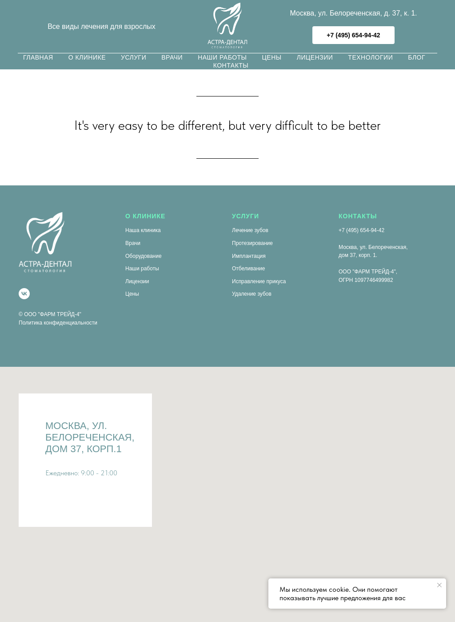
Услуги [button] (133, 57)
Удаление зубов (251, 294)
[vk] (24, 293)
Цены (272, 57)
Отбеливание (248, 268)
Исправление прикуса (259, 281)
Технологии (370, 57)
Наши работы (222, 57)
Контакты (231, 65)
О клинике (87, 57)
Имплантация (249, 256)
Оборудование (143, 256)
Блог (416, 57)
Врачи (172, 57)
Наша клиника (143, 230)
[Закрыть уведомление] (439, 585)
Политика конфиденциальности (58, 323)
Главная (38, 57)
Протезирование (252, 243)
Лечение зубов (250, 230)
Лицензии (315, 57)
